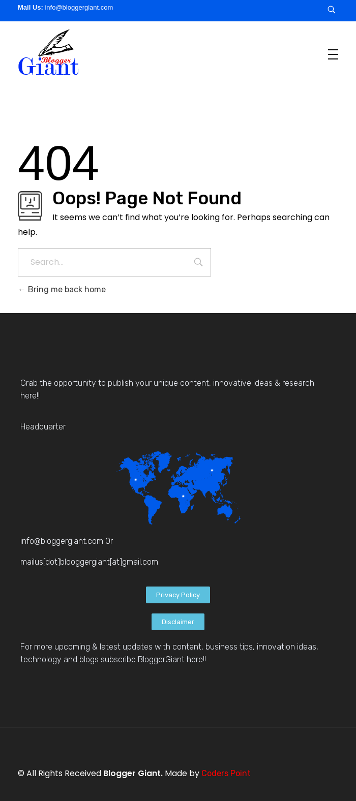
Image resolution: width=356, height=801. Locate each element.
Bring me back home (62, 289)
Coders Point (226, 773)
